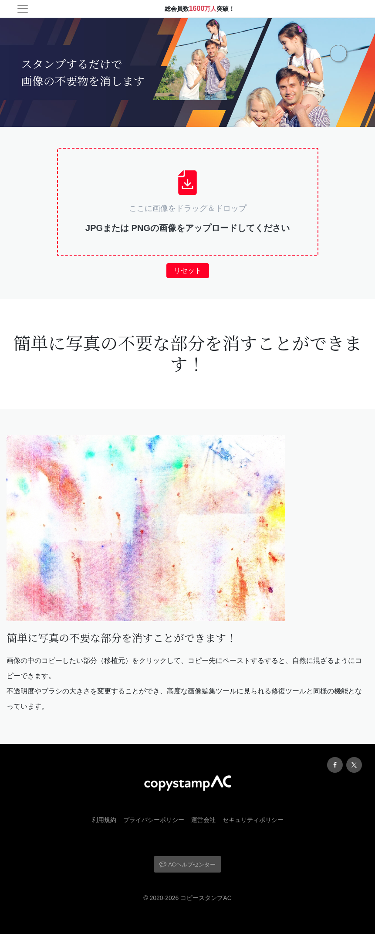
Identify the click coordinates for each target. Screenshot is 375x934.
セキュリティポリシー (253, 819)
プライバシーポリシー (153, 819)
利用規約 (104, 819)
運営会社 (203, 819)
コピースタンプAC (205, 897)
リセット (188, 270)
